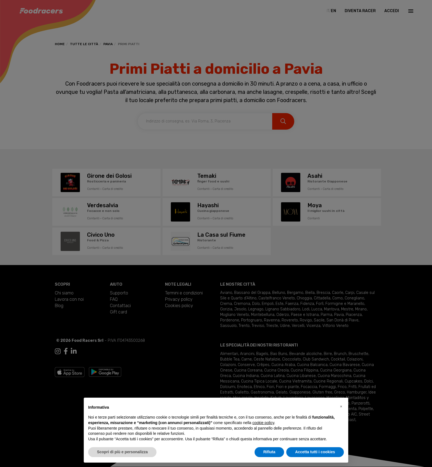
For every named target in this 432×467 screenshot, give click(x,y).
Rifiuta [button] (269, 452)
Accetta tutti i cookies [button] (315, 452)
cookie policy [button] (263, 422)
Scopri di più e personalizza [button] (122, 452)
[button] (341, 406)
